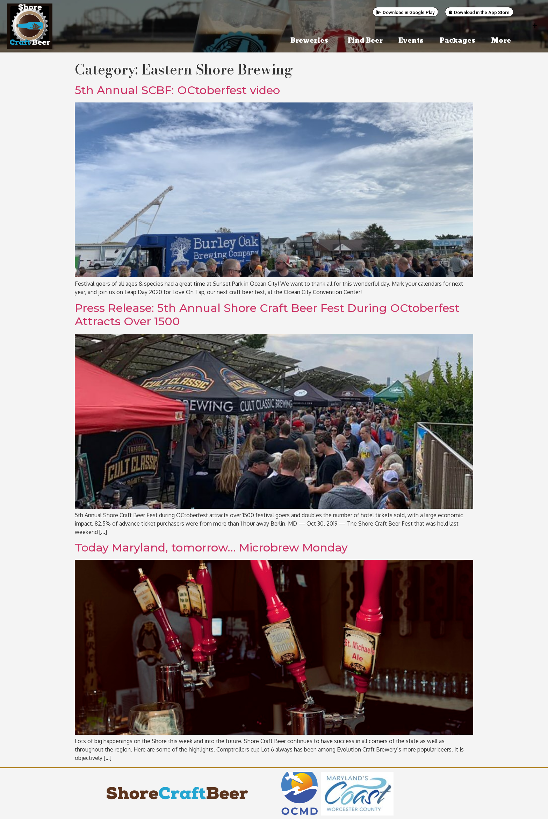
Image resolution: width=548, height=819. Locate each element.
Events (411, 41)
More (502, 41)
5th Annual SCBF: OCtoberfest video (177, 90)
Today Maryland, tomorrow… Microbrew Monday (211, 547)
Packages (457, 41)
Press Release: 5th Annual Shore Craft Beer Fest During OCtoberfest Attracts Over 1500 (267, 314)
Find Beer (365, 41)
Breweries (311, 41)
